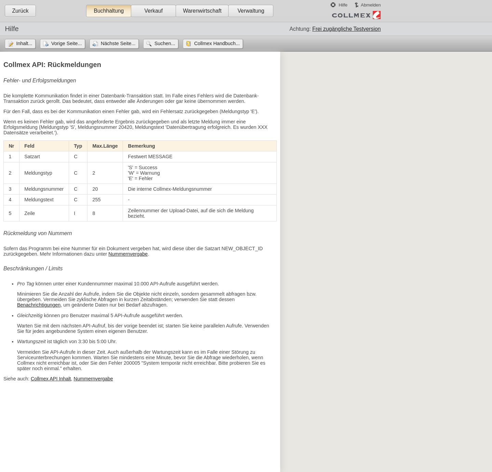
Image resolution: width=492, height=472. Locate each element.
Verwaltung (250, 11)
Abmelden (371, 5)
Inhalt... (24, 43)
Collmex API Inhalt (51, 378)
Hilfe (343, 5)
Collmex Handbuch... (217, 43)
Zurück (20, 11)
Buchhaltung (109, 11)
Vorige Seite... (66, 43)
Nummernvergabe (128, 254)
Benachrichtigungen (38, 305)
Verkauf (154, 11)
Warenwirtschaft (202, 11)
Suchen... (164, 43)
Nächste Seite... (118, 43)
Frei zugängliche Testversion (346, 29)
